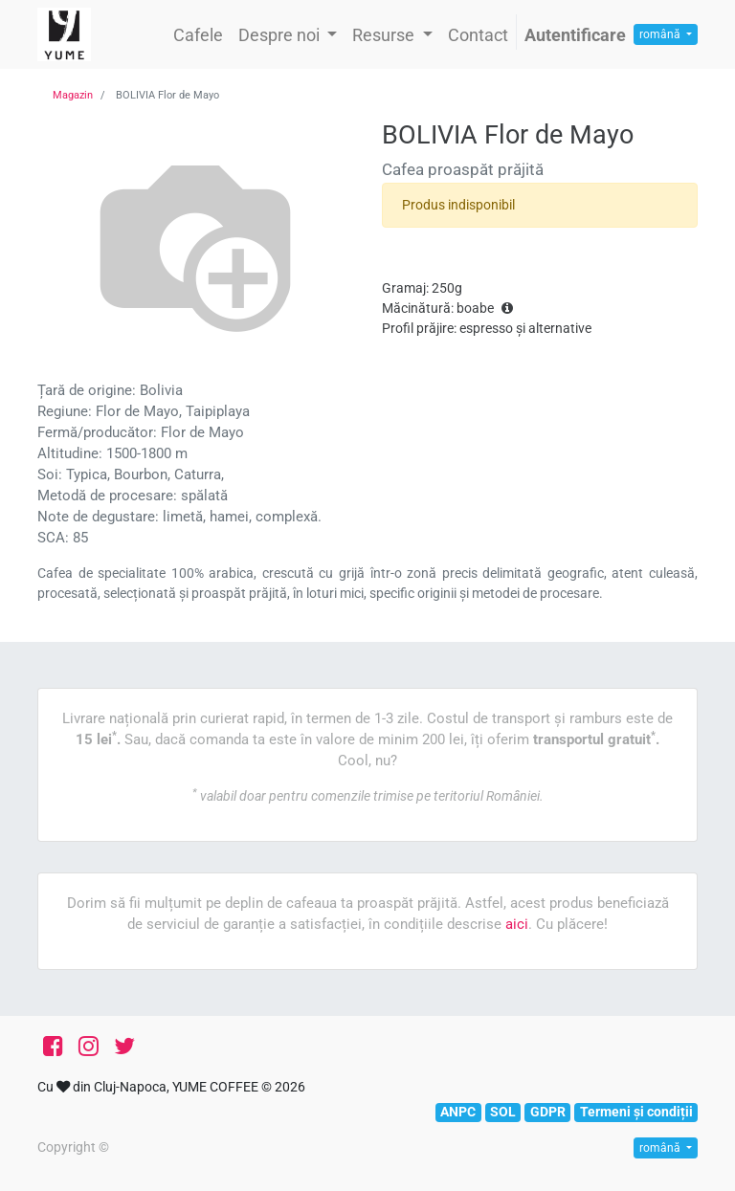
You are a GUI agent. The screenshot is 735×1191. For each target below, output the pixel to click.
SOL (503, 1111)
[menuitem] (198, 34)
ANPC (458, 1111)
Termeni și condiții (636, 1111)
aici (516, 924)
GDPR (548, 1111)
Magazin (73, 95)
